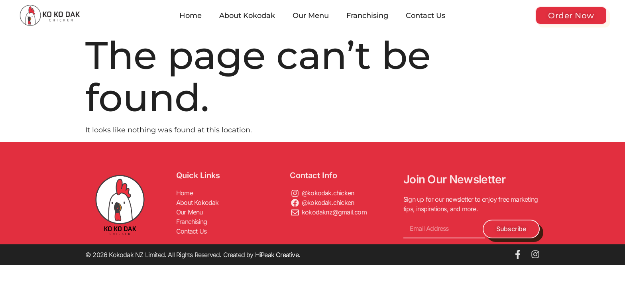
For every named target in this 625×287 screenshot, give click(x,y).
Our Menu (311, 15)
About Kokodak (247, 15)
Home (190, 15)
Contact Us (425, 15)
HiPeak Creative (277, 255)
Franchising (367, 15)
